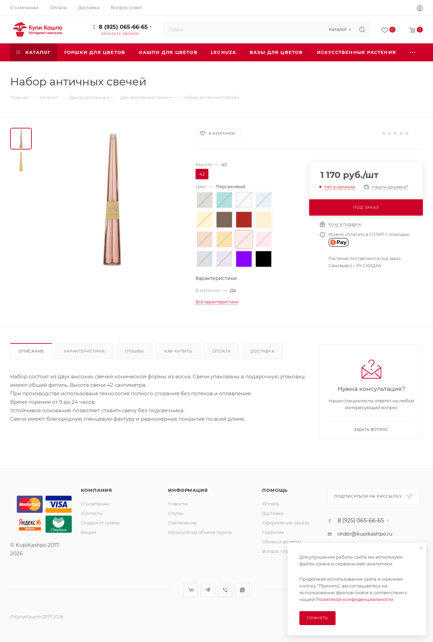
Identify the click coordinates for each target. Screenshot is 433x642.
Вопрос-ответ (277, 551)
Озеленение (182, 522)
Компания (96, 490)
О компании (95, 503)
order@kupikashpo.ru (365, 533)
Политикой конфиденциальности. (355, 599)
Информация (188, 490)
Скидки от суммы (100, 522)
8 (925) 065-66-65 (123, 27)
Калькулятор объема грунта (200, 532)
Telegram (208, 590)
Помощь (275, 490)
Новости (177, 503)
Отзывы (134, 351)
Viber (225, 590)
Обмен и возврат (281, 541)
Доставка (262, 351)
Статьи (175, 513)
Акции (88, 532)
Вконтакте (190, 590)
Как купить (178, 351)
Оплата (221, 351)
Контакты (91, 513)
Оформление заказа (285, 522)
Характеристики (84, 351)
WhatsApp (242, 590)
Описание (31, 351)
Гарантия (273, 532)
